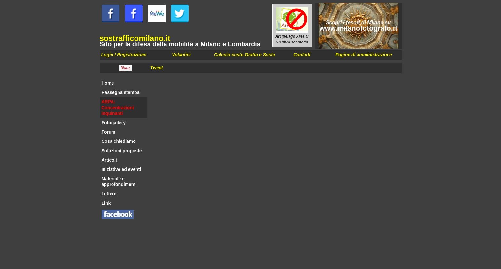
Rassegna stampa (121, 92)
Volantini (181, 54)
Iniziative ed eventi (121, 169)
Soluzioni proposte (122, 150)
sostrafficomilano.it (135, 38)
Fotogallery (114, 122)
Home (108, 83)
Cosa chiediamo (119, 141)
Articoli (109, 160)
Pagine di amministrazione (363, 54)
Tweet (156, 67)
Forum (109, 131)
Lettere (109, 193)
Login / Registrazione (124, 54)
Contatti (301, 54)
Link (106, 203)
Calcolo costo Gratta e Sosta (244, 54)
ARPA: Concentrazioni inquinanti (118, 107)
